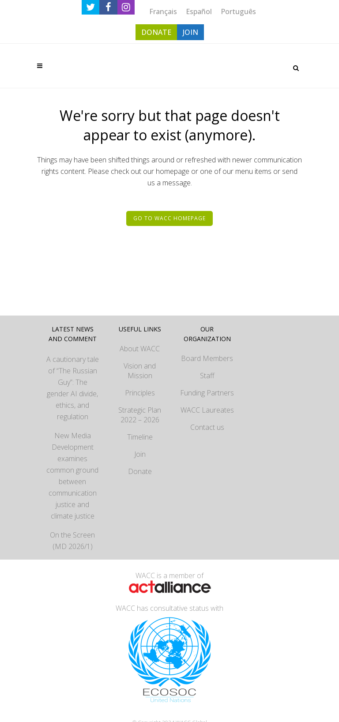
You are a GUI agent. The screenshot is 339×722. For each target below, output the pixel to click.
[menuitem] (163, 11)
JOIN (190, 32)
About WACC (140, 348)
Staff (207, 375)
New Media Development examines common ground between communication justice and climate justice (72, 476)
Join (140, 454)
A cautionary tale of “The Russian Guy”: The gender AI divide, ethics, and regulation (72, 387)
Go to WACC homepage (169, 218)
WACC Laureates (207, 410)
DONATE (156, 32)
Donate (140, 471)
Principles (140, 393)
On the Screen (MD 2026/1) (72, 540)
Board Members (207, 358)
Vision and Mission (140, 370)
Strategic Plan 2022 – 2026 (139, 415)
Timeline (140, 437)
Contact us (207, 427)
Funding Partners (207, 393)
